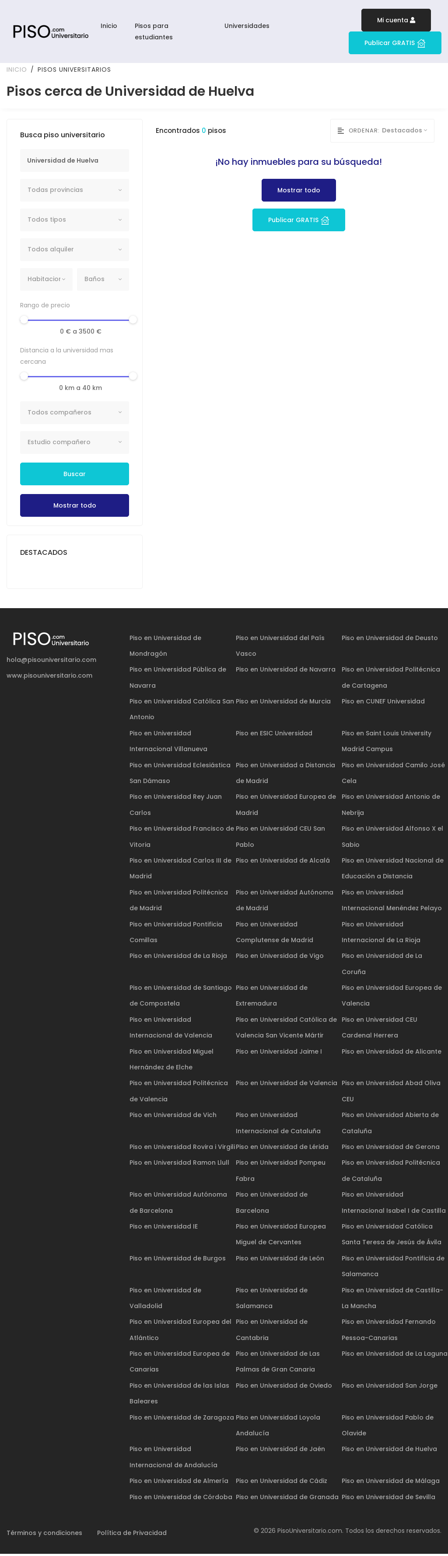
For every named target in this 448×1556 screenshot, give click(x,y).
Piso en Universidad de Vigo (280, 958)
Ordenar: (359, 133)
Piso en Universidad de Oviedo (284, 1387)
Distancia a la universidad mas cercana (66, 358)
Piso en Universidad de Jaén (280, 1451)
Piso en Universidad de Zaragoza (182, 1419)
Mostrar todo (74, 507)
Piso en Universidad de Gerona (391, 1149)
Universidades (247, 25)
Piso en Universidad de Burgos (178, 1260)
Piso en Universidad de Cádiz (281, 1483)
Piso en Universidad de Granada (287, 1498)
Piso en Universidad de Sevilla (388, 1498)
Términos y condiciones (44, 1535)
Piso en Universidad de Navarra (286, 671)
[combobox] (74, 192)
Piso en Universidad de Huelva (389, 1451)
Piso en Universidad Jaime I (279, 1053)
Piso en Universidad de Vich (173, 1117)
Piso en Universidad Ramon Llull (179, 1164)
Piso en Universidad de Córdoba (181, 1498)
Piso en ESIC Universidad (274, 735)
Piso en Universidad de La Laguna (395, 1355)
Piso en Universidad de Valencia (286, 1085)
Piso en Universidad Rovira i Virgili (182, 1149)
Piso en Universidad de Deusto (390, 639)
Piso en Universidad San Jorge (390, 1387)
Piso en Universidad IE (164, 1228)
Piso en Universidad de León (280, 1260)
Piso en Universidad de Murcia (283, 703)
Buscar (74, 475)
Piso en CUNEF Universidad (383, 703)
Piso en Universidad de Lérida (282, 1149)
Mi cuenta (396, 20)
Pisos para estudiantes (154, 31)
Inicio (109, 25)
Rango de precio (45, 307)
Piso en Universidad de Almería (179, 1483)
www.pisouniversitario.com (49, 677)
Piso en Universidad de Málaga (391, 1483)
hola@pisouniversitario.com (51, 661)
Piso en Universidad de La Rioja (178, 958)
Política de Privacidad (132, 1535)
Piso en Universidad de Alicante (391, 1053)
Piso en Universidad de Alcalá (283, 862)
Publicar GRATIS (395, 43)
